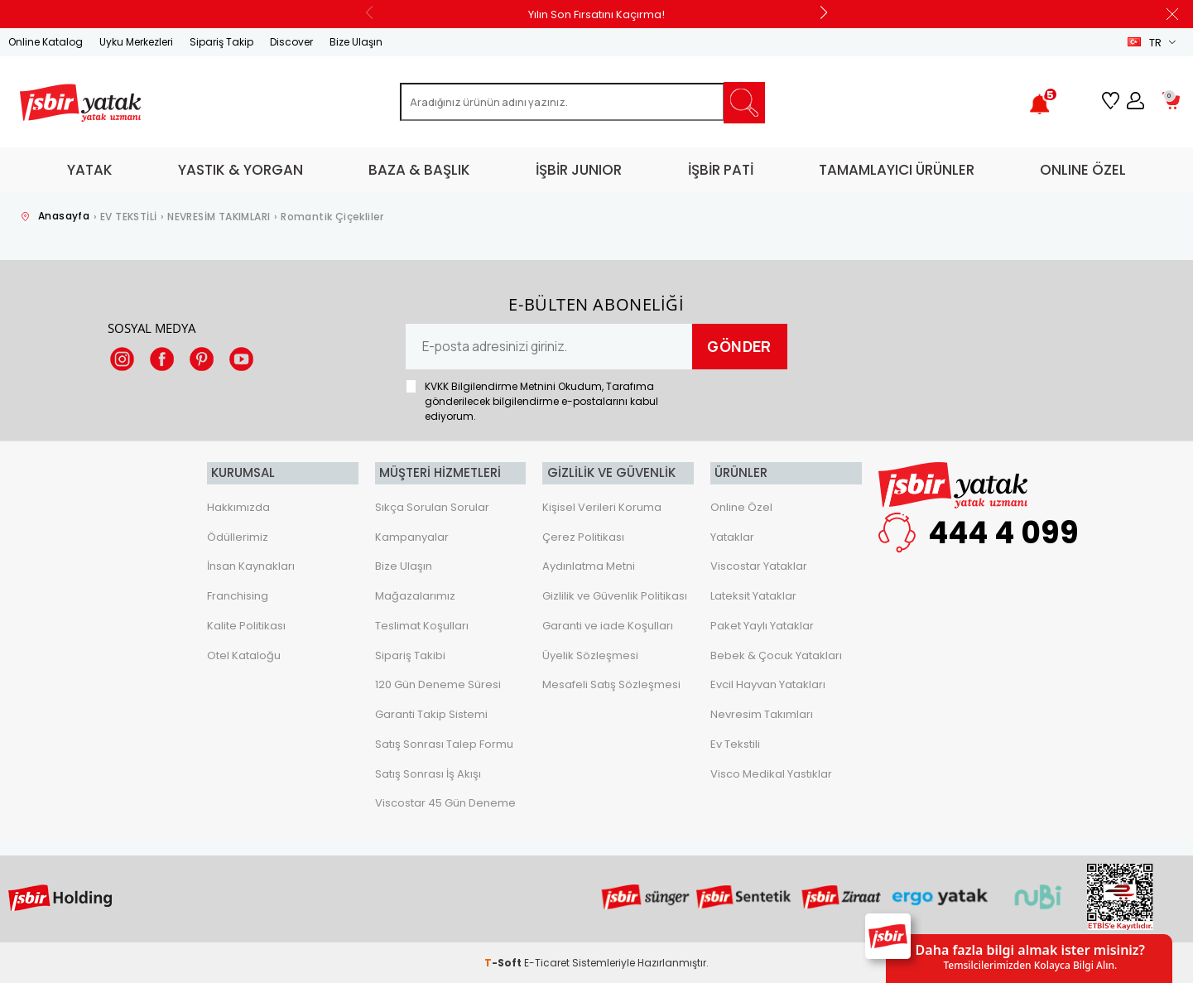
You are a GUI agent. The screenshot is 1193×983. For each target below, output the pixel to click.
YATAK (90, 170)
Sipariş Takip (221, 42)
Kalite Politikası (246, 625)
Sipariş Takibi (410, 655)
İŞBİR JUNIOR (579, 170)
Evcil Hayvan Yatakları (767, 684)
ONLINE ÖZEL (1083, 170)
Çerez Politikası (583, 536)
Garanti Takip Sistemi (431, 713)
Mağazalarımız (415, 595)
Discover (291, 42)
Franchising (237, 595)
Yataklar (732, 536)
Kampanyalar (412, 536)
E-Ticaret (547, 962)
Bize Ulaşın (356, 42)
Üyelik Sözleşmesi (590, 655)
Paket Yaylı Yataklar (762, 625)
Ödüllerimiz (237, 536)
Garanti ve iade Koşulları (607, 625)
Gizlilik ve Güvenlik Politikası (614, 595)
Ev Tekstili (735, 743)
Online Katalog (45, 42)
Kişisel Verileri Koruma (601, 506)
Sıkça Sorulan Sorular (432, 506)
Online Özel (741, 506)
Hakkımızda (238, 506)
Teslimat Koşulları (422, 625)
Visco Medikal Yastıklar (771, 773)
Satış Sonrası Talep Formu (444, 743)
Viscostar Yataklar (758, 566)
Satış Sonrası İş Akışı (428, 773)
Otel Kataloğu (244, 655)
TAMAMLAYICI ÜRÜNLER (896, 170)
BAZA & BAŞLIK (419, 170)
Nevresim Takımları (761, 713)
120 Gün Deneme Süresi (438, 684)
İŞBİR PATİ (720, 170)
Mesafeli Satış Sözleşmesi (611, 684)
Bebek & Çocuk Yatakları (776, 655)
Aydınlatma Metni (588, 566)
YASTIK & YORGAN (240, 170)
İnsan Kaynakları (251, 566)
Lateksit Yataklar (753, 595)
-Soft (504, 962)
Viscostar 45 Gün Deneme (445, 803)
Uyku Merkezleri (136, 42)
